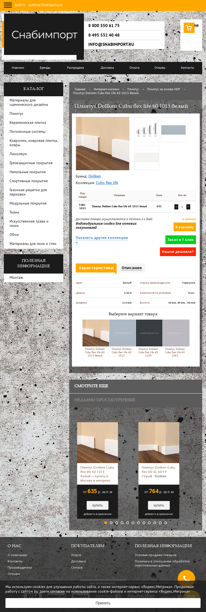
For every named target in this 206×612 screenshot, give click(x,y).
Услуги (76, 555)
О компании (17, 555)
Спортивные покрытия (29, 181)
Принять (103, 603)
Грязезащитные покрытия (31, 163)
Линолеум (18, 154)
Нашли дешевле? (178, 251)
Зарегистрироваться (45, 5)
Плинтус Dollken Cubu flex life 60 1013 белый (94, 338)
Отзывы (159, 68)
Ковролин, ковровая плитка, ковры (34, 143)
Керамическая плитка (28, 123)
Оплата (134, 68)
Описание (132, 267)
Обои (14, 235)
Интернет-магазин (106, 89)
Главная (80, 89)
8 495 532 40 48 (104, 35)
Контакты (187, 68)
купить (97, 505)
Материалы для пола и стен (33, 244)
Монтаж (16, 278)
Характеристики (96, 267)
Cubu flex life (107, 183)
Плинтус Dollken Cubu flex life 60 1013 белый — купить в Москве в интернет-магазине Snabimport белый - (97, 473)
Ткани (14, 212)
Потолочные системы (28, 132)
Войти (20, 5)
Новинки (18, 68)
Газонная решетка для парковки (28, 192)
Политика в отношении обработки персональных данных (162, 563)
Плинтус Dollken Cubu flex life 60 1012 (121, 338)
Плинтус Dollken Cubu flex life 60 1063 (174, 338)
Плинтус (133, 89)
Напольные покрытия (28, 172)
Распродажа (75, 68)
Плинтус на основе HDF (163, 89)
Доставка (107, 68)
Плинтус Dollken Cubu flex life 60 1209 (148, 338)
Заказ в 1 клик (180, 239)
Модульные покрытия (28, 203)
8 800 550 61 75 (104, 25)
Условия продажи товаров (156, 555)
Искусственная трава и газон (29, 224)
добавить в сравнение (97, 514)
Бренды (45, 68)
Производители (20, 567)
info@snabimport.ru (111, 44)
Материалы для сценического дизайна (29, 103)
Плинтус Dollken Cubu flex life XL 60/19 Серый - (158, 471)
